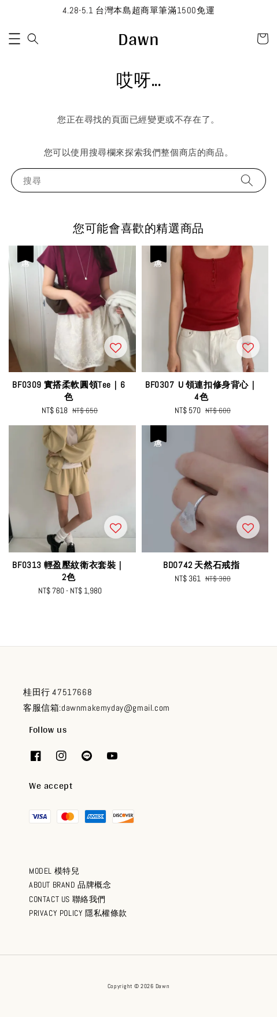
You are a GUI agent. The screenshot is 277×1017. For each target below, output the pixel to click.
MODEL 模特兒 (54, 871)
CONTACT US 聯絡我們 (67, 899)
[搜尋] (246, 180)
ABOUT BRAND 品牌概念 (70, 884)
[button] (14, 38)
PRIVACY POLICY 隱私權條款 (78, 913)
